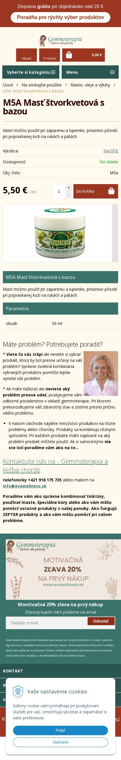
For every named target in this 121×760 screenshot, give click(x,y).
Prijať (60, 730)
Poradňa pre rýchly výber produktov (60, 17)
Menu (72, 72)
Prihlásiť (50, 58)
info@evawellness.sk (25, 486)
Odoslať (101, 621)
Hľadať (26, 58)
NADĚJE (110, 151)
